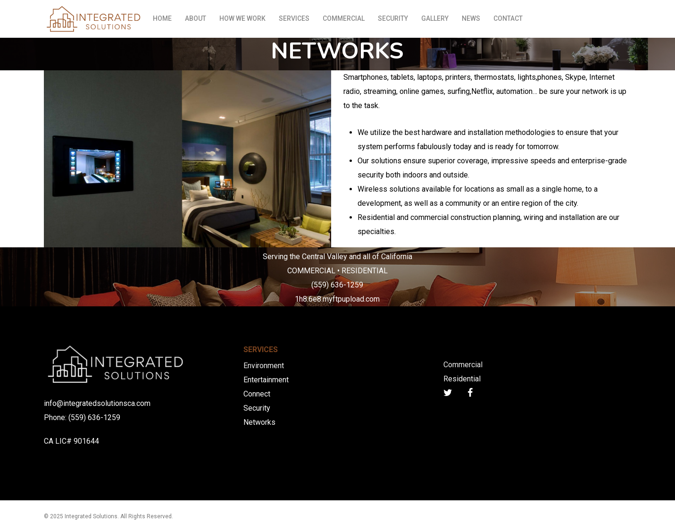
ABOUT (195, 18)
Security (256, 408)
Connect (256, 393)
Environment (263, 365)
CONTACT (508, 18)
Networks (259, 422)
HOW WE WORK (242, 18)
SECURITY (393, 18)
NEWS (471, 18)
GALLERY (435, 18)
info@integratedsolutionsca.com (97, 403)
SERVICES (294, 18)
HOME (162, 18)
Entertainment (266, 379)
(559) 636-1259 (94, 417)
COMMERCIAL (344, 18)
